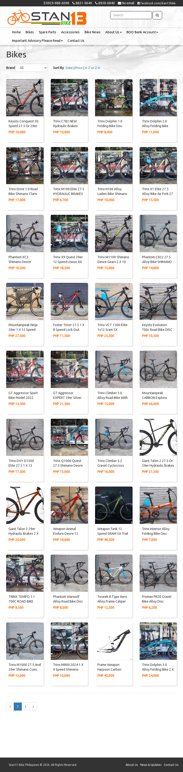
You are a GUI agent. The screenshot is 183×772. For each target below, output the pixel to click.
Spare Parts (47, 32)
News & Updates (150, 764)
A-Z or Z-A (92, 68)
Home (16, 32)
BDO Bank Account (142, 32)
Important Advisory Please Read (37, 41)
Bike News (93, 32)
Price (78, 68)
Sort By (58, 68)
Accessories (70, 32)
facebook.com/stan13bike (156, 3)
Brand (10, 68)
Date (69, 68)
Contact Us (76, 41)
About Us (113, 32)
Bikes (30, 32)
